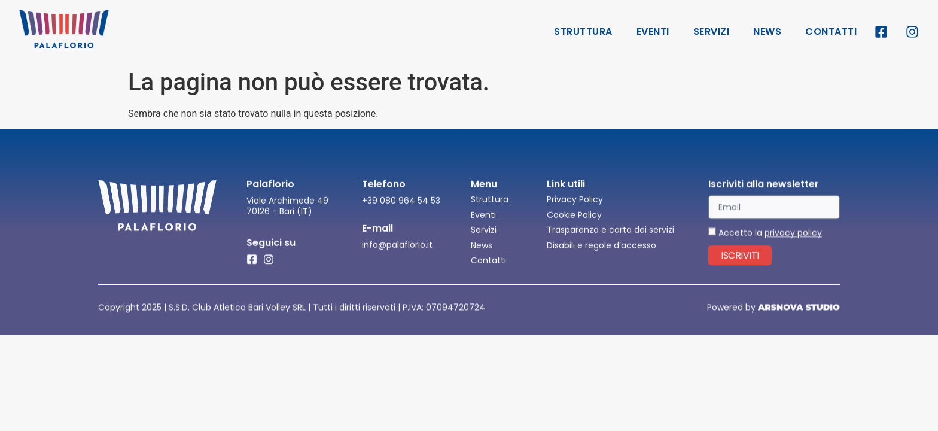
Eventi (652, 31)
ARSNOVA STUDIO (799, 308)
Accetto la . (771, 244)
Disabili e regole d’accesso (601, 257)
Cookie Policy (574, 226)
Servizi (711, 31)
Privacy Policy (575, 211)
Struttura (583, 31)
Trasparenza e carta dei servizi (610, 241)
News (767, 31)
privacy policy (793, 244)
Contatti (831, 31)
